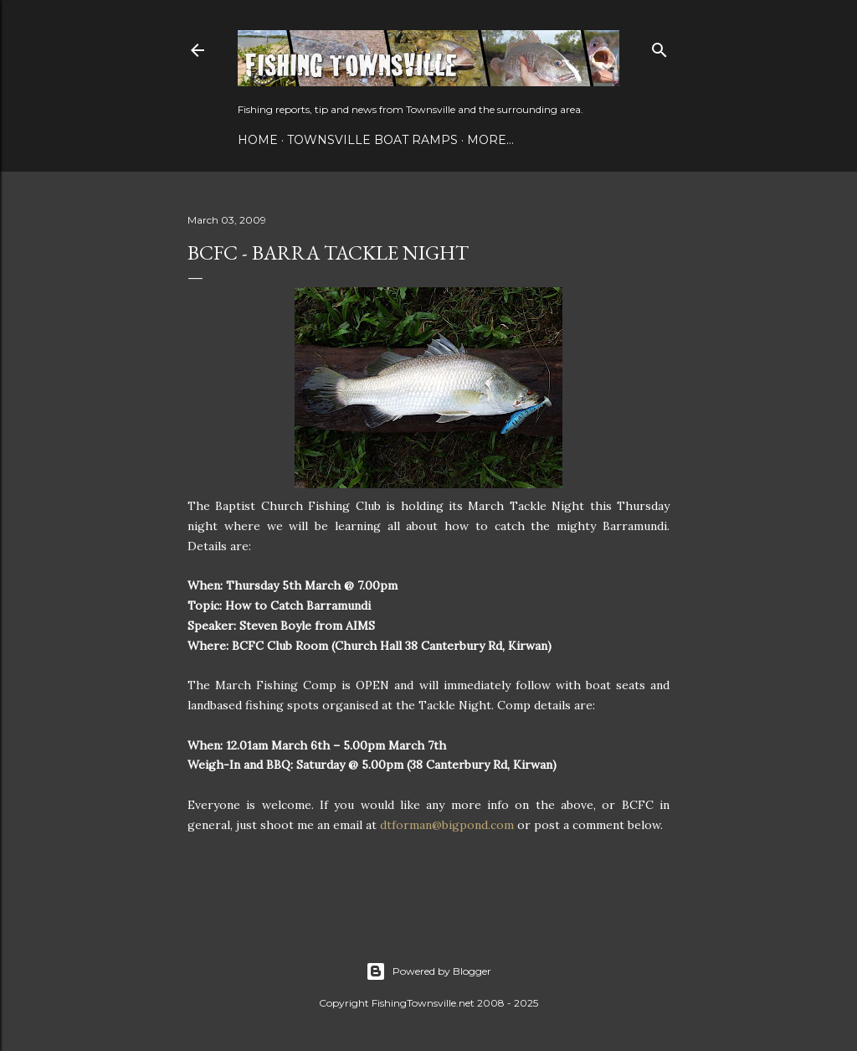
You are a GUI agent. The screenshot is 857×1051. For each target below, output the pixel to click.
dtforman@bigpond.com (447, 824)
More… (490, 139)
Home (258, 139)
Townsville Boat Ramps (372, 139)
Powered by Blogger (428, 971)
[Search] (659, 46)
